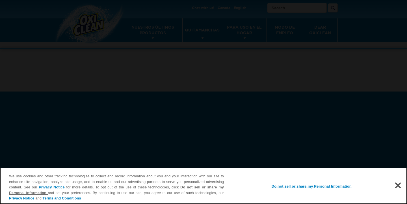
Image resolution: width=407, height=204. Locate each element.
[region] (203, 186)
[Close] (398, 185)
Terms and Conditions (62, 198)
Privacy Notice (52, 187)
